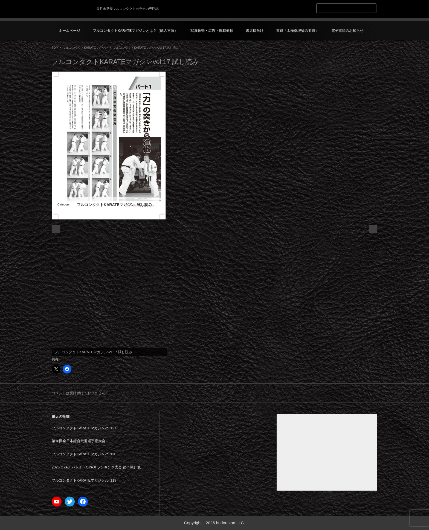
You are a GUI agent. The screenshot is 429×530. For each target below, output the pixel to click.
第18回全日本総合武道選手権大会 (78, 441)
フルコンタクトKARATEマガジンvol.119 (84, 480)
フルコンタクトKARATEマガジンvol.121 (84, 428)
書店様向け (254, 30)
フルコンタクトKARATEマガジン (85, 47)
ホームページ (69, 30)
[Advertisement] (327, 452)
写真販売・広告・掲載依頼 (211, 30)
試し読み (144, 204)
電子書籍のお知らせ (347, 30)
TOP (55, 47)
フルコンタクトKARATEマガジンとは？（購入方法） (135, 30)
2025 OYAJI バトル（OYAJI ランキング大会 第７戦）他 (96, 467)
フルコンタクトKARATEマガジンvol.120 (84, 454)
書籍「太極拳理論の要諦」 (297, 30)
